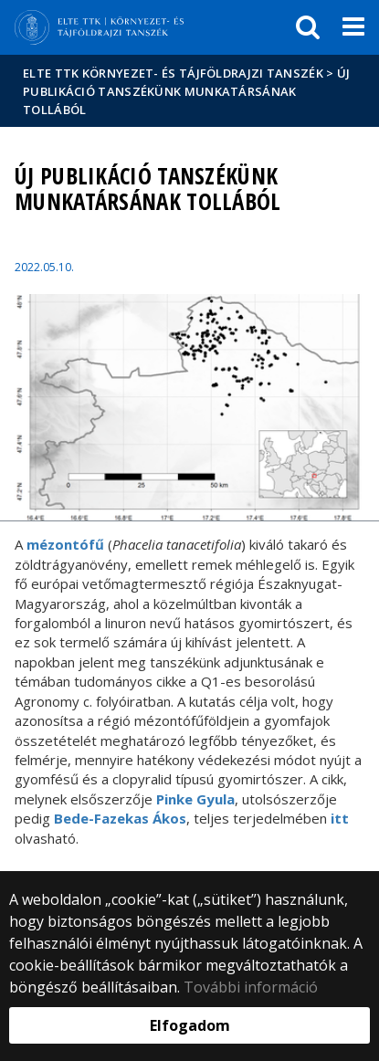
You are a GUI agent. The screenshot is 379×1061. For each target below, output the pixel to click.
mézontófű (65, 544)
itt (340, 818)
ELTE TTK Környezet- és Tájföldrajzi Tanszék (173, 73)
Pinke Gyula (195, 799)
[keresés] (308, 27)
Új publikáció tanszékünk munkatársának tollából (186, 91)
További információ (251, 987)
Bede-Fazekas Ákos (120, 818)
